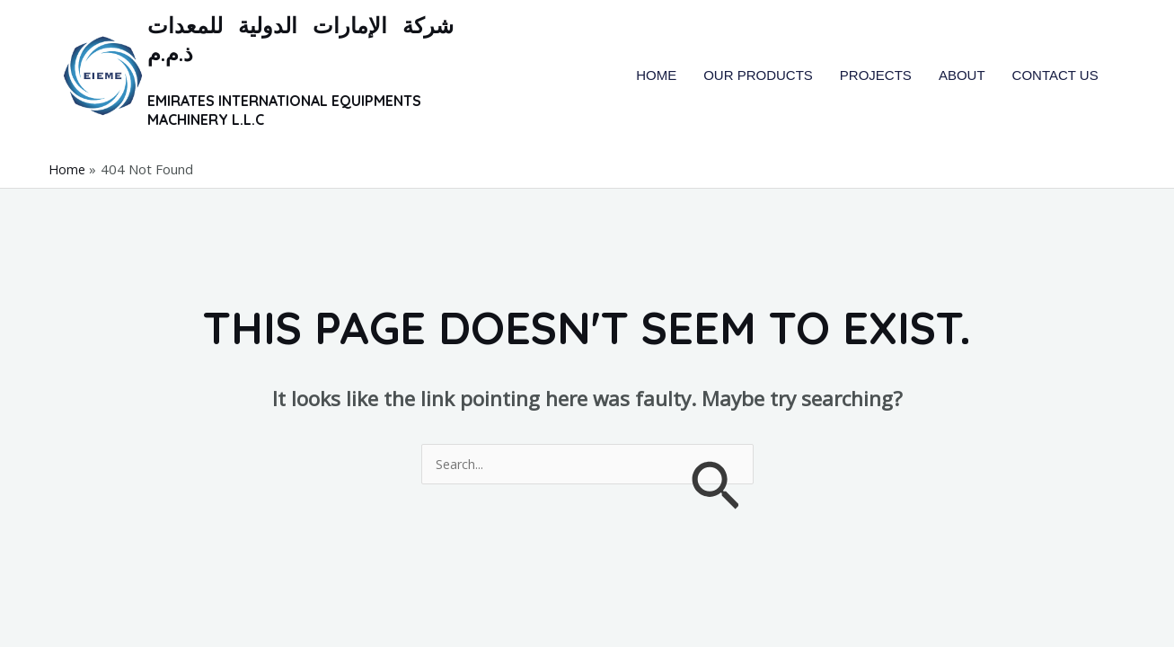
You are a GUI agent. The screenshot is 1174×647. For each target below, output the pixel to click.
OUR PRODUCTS (758, 75)
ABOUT (962, 75)
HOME (656, 75)
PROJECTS (876, 75)
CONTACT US (1055, 75)
